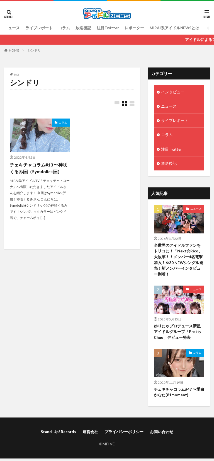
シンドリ (34, 50)
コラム (64, 28)
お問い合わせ (161, 433)
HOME (14, 50)
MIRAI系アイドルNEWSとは (175, 28)
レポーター (134, 28)
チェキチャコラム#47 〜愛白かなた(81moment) (179, 394)
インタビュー (172, 92)
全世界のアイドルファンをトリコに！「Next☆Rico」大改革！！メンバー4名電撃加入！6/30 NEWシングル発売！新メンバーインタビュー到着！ (178, 261)
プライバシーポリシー (124, 433)
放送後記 (83, 28)
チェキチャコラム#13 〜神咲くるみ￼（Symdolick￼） (38, 168)
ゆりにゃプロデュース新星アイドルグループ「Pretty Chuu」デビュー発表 (177, 333)
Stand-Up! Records (58, 433)
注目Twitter (108, 28)
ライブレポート (39, 28)
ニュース (12, 28)
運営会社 (90, 433)
